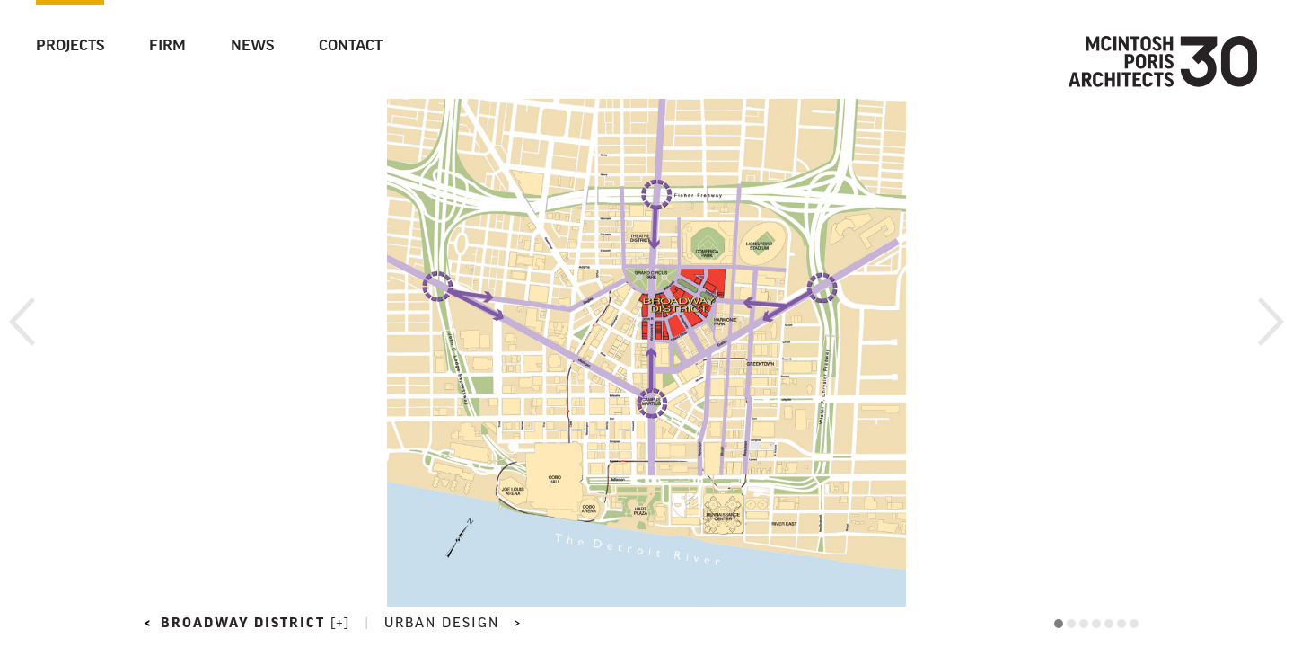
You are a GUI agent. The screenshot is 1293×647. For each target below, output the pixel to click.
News (252, 47)
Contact (351, 47)
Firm (167, 47)
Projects (70, 47)
